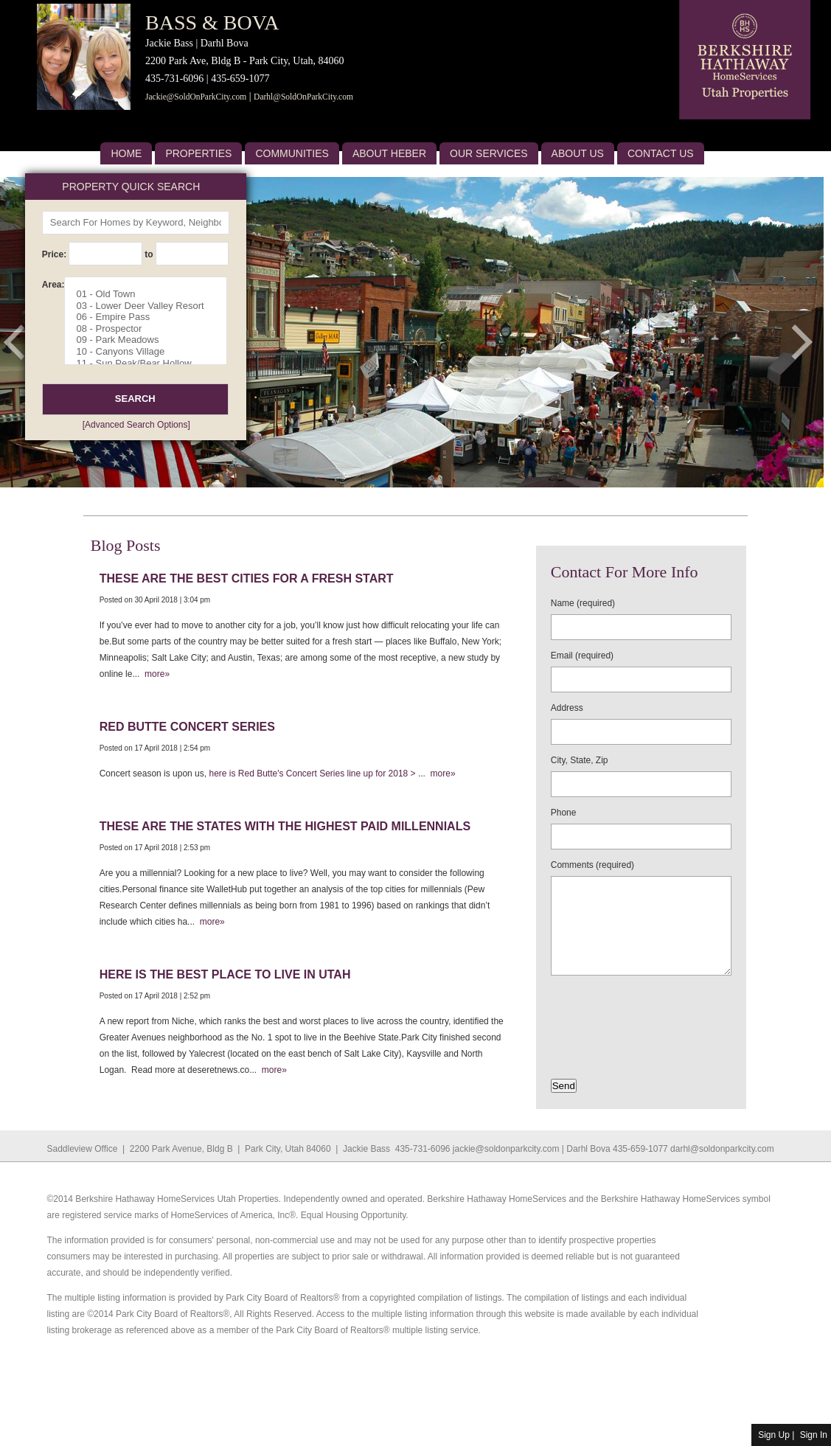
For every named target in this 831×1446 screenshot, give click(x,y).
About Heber (389, 153)
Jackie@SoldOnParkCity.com (195, 96)
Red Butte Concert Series (187, 726)
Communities (292, 153)
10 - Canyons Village (151, 352)
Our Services (489, 153)
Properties (198, 153)
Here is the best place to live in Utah (225, 974)
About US (578, 153)
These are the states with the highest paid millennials (285, 826)
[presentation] (637, 1010)
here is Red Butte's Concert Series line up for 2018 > (313, 773)
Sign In (813, 1435)
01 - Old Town (151, 294)
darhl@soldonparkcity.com (722, 1149)
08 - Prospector (151, 329)
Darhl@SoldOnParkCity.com (303, 96)
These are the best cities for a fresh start (247, 578)
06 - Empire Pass (151, 317)
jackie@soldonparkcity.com (506, 1149)
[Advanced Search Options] (136, 425)
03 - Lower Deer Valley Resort (151, 306)
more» (154, 674)
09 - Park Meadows (151, 340)
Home (126, 153)
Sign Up (774, 1435)
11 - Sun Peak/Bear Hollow (151, 363)
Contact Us (660, 153)
